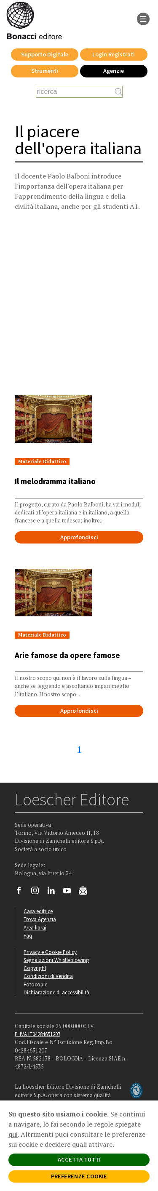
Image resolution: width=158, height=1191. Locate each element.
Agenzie (113, 71)
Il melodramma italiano (55, 481)
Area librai (35, 927)
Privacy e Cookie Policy (50, 952)
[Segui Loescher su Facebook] (22, 892)
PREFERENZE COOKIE (79, 1176)
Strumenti (44, 71)
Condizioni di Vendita (48, 976)
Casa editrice (38, 911)
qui (13, 1134)
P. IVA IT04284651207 (37, 1034)
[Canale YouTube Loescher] (70, 892)
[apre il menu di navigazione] (143, 18)
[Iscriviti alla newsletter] (86, 891)
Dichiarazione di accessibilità (56, 992)
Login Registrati (113, 54)
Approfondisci (79, 537)
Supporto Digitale (44, 54)
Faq (28, 935)
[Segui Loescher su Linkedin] (54, 892)
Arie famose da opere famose (67, 655)
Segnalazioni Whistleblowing (56, 960)
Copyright (35, 968)
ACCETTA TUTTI (79, 1159)
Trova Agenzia (40, 919)
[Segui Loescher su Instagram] (38, 892)
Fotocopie (35, 984)
